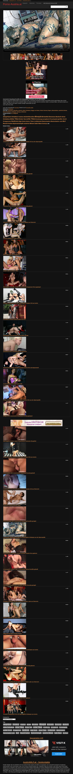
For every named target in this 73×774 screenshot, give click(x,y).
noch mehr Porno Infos (8, 104)
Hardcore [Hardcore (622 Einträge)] (14, 121)
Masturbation (55, 110)
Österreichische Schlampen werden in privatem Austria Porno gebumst (20, 553)
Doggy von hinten (35, 110)
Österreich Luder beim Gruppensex (11, 254)
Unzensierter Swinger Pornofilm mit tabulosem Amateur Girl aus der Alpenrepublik (22, 141)
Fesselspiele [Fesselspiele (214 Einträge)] (54, 119)
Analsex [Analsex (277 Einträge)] (21, 116)
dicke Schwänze (26, 110)
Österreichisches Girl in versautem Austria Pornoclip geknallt (17, 173)
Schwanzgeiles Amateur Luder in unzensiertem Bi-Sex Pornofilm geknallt (20, 569)
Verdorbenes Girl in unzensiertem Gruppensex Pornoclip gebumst (19, 665)
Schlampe (14, 111)
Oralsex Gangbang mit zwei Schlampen (12, 157)
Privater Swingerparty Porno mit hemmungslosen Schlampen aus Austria (20, 649)
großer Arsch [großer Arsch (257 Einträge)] (62, 119)
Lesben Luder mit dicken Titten (10, 270)
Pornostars (38, 3)
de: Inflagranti (14, 113)
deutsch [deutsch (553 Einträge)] (58, 117)
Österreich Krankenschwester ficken (12, 505)
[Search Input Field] (58, 7)
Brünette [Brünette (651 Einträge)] (45, 117)
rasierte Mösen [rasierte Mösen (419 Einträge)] (29, 123)
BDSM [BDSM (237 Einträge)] (26, 116)
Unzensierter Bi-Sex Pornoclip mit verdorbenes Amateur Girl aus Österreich (21, 489)
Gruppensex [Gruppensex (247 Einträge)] (7, 121)
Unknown (11, 109)
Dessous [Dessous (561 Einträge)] (52, 117)
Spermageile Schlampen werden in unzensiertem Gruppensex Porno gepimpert (22, 287)
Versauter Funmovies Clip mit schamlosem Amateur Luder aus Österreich (20, 601)
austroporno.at (12, 0)
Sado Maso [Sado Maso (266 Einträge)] (38, 123)
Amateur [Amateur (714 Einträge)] (14, 117)
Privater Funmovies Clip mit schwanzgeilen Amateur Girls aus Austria (19, 457)
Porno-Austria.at (12, 4)
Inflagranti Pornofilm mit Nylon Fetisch (12, 633)
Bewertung (32, 3)
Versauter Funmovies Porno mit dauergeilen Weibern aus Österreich (19, 222)
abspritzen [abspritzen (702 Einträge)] (7, 117)
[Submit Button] (66, 7)
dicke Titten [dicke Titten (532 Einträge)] (14, 119)
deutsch (20, 110)
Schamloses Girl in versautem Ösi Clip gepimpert (15, 351)
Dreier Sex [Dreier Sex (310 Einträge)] (22, 119)
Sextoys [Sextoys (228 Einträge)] (44, 123)
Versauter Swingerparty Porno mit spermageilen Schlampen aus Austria (20, 714)
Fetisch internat (43, 110)
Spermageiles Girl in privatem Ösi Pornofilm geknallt (15, 335)
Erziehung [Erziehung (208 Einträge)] (39, 119)
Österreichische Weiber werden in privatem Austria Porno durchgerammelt (21, 367)
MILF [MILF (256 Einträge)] (64, 121)
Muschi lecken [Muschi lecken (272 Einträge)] (8, 123)
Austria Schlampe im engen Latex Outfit (12, 383)
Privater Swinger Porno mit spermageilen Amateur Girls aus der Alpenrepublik (21, 400)
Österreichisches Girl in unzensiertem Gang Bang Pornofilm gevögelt (19, 521)
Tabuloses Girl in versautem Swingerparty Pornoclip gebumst (18, 206)
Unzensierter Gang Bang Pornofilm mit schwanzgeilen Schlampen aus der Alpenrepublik (24, 537)
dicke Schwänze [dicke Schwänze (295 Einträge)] (8, 727)
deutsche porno (26, 0)
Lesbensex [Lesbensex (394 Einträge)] (38, 121)
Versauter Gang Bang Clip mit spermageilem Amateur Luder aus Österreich (21, 681)
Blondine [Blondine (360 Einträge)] (31, 116)
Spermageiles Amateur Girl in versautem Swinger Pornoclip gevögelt (19, 585)
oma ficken (19, 0)
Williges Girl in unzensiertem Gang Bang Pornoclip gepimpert (18, 416)
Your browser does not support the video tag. (36, 31)
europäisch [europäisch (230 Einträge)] (45, 119)
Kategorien (25, 3)
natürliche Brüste (63, 110)
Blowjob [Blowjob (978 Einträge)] (38, 117)
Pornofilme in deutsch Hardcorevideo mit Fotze (14, 319)
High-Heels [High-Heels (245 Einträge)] (22, 121)
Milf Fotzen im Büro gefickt (9, 190)
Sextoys (19, 111)
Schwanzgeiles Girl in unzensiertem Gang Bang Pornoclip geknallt (19, 473)
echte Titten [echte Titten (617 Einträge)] (30, 119)
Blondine (16, 110)
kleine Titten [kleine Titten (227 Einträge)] (30, 121)
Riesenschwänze (7, 111)
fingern (49, 110)
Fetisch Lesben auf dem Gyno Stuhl (11, 617)
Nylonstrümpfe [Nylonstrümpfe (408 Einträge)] (18, 123)
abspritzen (10, 110)
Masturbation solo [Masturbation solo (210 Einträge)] (56, 121)
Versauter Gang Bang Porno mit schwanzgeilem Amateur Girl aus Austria (20, 303)
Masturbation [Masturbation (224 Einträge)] (46, 121)
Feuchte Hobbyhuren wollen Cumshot (12, 238)
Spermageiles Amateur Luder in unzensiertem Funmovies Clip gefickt (19, 441)
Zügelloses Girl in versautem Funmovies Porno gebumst (16, 698)
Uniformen (23, 111)
